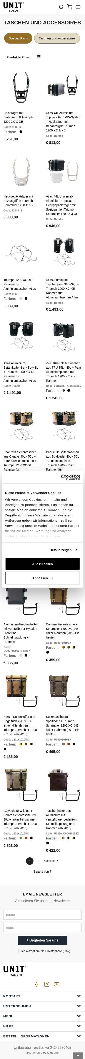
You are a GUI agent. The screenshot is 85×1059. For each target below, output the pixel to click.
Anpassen (42, 578)
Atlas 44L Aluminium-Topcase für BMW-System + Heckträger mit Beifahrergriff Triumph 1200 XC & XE (63, 121)
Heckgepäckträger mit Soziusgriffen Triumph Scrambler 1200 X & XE (19, 201)
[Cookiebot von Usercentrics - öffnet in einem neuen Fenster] (61, 477)
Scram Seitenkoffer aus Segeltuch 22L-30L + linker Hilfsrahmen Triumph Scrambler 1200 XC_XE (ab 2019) (20, 725)
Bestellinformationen (42, 1036)
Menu (42, 1016)
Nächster (50, 860)
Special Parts (18, 38)
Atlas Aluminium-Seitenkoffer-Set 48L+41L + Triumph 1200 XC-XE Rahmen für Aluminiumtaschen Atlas (20, 371)
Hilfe (42, 1026)
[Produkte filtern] (39, 57)
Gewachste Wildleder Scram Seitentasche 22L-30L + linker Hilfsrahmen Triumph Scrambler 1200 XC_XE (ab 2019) (20, 819)
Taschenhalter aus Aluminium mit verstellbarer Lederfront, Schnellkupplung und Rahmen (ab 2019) (62, 819)
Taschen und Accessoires (57, 38)
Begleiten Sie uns (42, 940)
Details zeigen (61, 550)
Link (66, 951)
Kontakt (42, 996)
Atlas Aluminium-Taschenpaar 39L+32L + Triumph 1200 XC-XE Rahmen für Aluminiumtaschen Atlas (62, 288)
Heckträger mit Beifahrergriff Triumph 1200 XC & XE (18, 117)
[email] (42, 927)
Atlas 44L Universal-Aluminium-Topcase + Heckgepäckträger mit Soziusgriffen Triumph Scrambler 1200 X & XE (62, 205)
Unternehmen (42, 1006)
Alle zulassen (42, 563)
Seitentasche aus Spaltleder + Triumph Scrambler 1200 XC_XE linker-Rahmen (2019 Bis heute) (63, 725)
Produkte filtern (19, 57)
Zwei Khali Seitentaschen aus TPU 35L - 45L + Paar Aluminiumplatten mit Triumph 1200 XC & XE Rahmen (63, 371)
